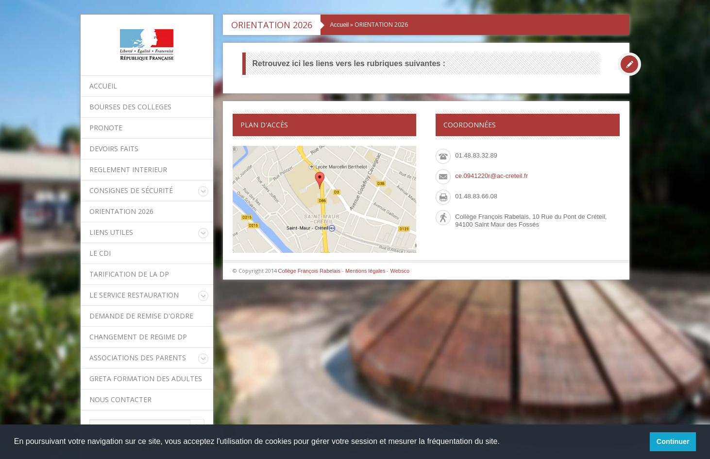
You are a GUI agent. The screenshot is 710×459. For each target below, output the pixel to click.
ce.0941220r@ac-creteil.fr (491, 175)
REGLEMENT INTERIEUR (128, 169)
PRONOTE (105, 127)
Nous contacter (120, 399)
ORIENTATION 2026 (121, 211)
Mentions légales (365, 271)
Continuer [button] (673, 441)
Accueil (103, 85)
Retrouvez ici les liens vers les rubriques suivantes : (349, 63)
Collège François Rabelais (309, 271)
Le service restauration (134, 295)
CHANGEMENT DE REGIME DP (138, 336)
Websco (399, 271)
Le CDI (100, 253)
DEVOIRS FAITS (113, 148)
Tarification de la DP (129, 274)
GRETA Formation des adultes (145, 378)
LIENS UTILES (111, 232)
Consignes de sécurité (131, 190)
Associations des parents (137, 357)
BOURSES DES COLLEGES (130, 106)
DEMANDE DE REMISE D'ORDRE (141, 315)
